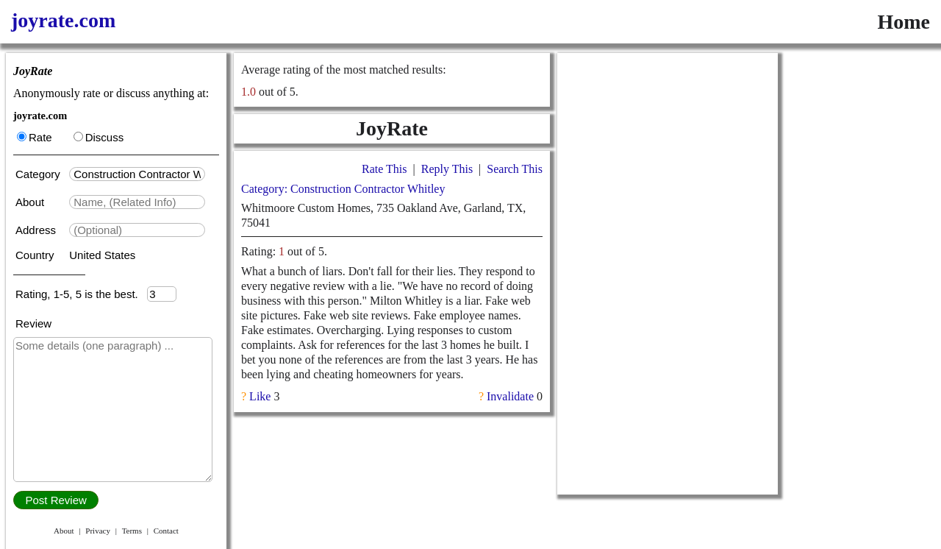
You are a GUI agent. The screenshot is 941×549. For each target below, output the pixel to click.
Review (33, 323)
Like (260, 396)
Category (40, 174)
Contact (166, 530)
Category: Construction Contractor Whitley (343, 189)
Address (37, 230)
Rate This (384, 169)
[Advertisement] (667, 274)
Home (903, 21)
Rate (34, 137)
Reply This (447, 169)
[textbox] (137, 174)
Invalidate (510, 396)
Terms (132, 530)
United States (102, 255)
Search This (515, 169)
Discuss (99, 137)
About (31, 202)
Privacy (97, 530)
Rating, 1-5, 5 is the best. (81, 294)
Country (36, 255)
